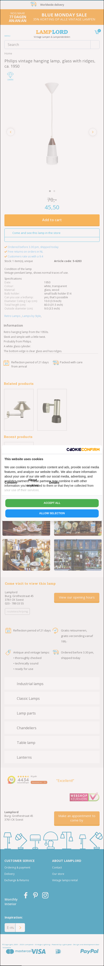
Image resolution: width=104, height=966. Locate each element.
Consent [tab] (11, 482)
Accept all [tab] (52, 503)
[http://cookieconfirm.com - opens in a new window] (83, 449)
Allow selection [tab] (52, 513)
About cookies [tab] (32, 482)
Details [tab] (54, 482)
